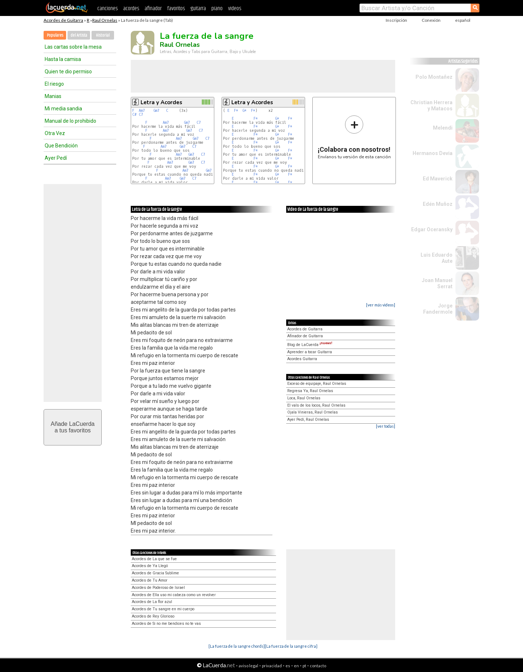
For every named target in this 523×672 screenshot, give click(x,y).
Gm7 (156, 110)
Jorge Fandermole (438, 309)
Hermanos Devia (433, 153)
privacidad (272, 665)
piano (217, 8)
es (287, 665)
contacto (318, 665)
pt (304, 665)
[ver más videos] (380, 304)
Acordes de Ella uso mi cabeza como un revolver (174, 594)
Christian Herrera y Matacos (431, 105)
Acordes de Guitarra (63, 20)
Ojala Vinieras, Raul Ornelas (312, 412)
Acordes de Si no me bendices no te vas (166, 623)
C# (134, 114)
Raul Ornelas (104, 20)
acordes (131, 8)
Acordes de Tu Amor (149, 580)
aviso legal (248, 665)
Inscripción (396, 20)
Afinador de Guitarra (305, 336)
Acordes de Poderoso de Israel (158, 587)
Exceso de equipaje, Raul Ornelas (316, 383)
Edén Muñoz (438, 204)
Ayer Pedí (56, 158)
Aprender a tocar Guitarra (309, 352)
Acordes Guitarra (302, 359)
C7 (141, 114)
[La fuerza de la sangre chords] (236, 646)
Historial (103, 35)
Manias (53, 96)
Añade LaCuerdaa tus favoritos (73, 427)
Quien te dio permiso (68, 71)
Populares (55, 35)
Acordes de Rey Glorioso (153, 616)
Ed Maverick (438, 179)
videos (234, 8)
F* (236, 110)
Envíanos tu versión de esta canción (354, 137)
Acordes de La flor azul (152, 601)
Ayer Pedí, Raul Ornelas (308, 419)
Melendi (443, 128)
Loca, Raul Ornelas (303, 398)
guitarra (198, 8)
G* (245, 110)
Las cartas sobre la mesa (73, 47)
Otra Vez (55, 133)
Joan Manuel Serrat (437, 283)
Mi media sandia (63, 108)
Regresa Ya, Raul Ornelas (310, 390)
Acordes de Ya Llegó (150, 565)
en (296, 665)
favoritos (176, 8)
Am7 (142, 110)
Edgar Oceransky (432, 229)
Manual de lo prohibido (70, 121)
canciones (107, 8)
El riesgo (54, 84)
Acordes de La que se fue (154, 559)
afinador (153, 8)
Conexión (431, 20)
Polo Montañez (434, 77)
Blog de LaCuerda (309, 344)
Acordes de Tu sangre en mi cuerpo (163, 609)
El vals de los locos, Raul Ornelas (316, 405)
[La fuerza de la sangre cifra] (291, 646)
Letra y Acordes (161, 102)
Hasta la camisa (63, 59)
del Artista (78, 35)
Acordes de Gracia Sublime (155, 573)
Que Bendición (61, 145)
